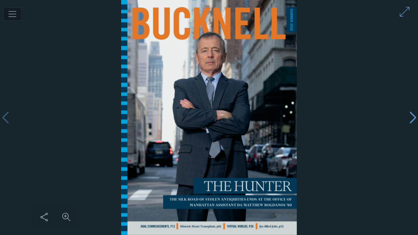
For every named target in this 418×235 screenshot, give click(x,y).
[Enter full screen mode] (404, 12)
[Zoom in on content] (66, 217)
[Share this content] (44, 217)
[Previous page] (5, 117)
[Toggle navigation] (12, 14)
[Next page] (413, 117)
